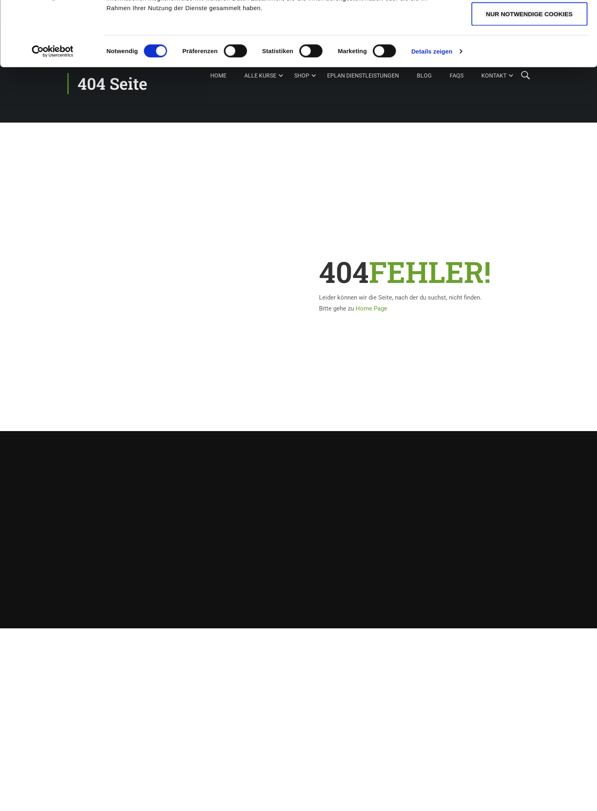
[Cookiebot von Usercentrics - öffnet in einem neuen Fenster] (52, 112)
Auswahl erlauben (529, 48)
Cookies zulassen (529, 21)
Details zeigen (431, 111)
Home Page (371, 308)
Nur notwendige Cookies (529, 74)
